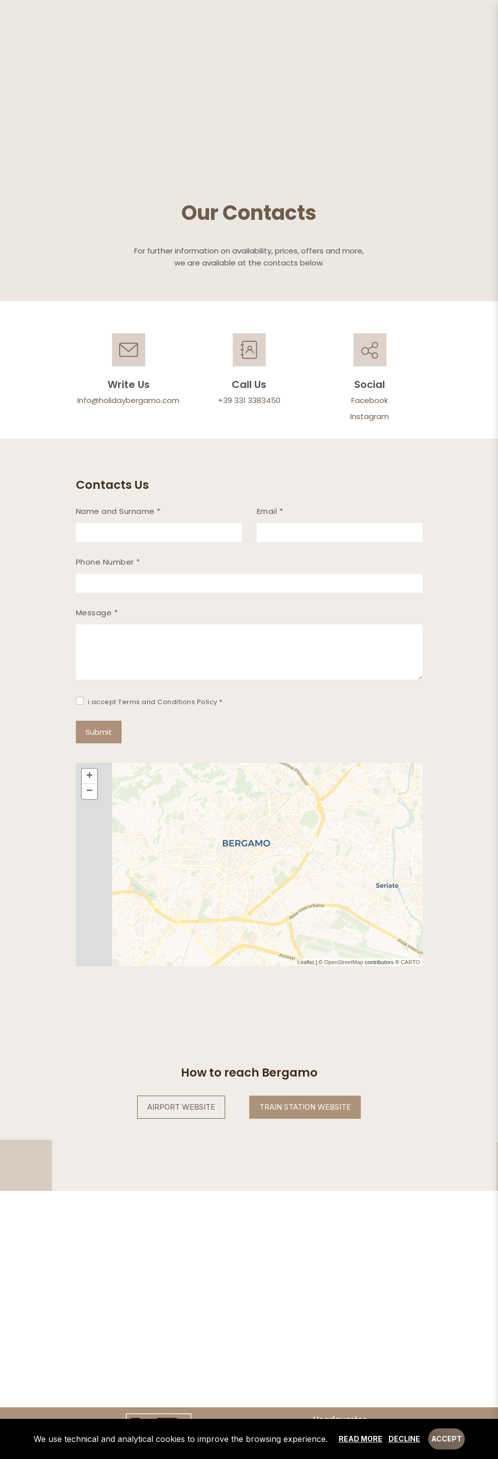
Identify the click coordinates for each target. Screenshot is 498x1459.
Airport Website (181, 1107)
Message (97, 612)
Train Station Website (305, 1107)
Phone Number (108, 562)
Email (270, 511)
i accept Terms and (155, 702)
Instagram (369, 416)
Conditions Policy (187, 702)
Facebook (369, 400)
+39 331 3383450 (249, 400)
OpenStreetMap (343, 962)
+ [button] (89, 776)
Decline (404, 1438)
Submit (98, 732)
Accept (446, 1438)
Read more (360, 1438)
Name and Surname (118, 511)
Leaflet (305, 962)
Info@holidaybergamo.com (128, 400)
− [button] (89, 791)
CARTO (410, 962)
